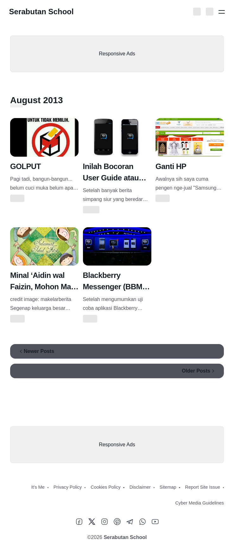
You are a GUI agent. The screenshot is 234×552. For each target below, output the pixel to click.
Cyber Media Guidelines (199, 502)
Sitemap (168, 487)
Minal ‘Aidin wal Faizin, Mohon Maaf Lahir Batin (43, 286)
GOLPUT (25, 166)
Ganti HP (170, 166)
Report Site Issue (202, 487)
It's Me (38, 487)
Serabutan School (42, 11)
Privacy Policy (68, 487)
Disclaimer (140, 487)
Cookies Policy (105, 487)
